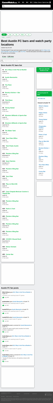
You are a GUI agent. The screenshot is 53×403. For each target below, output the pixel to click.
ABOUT (18, 393)
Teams (3, 37)
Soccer (40, 2)
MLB (31, 2)
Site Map (3, 396)
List (28, 34)
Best (4, 34)
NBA (27, 2)
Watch (22, 34)
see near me (41, 98)
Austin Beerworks (13, 51)
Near (10, 34)
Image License (9, 396)
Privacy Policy (16, 396)
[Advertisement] (26, 21)
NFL (19, 2)
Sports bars (45, 2)
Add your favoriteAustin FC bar (44, 69)
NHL (23, 2)
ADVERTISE (26, 393)
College (35, 2)
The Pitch (23, 51)
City (16, 34)
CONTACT (34, 393)
